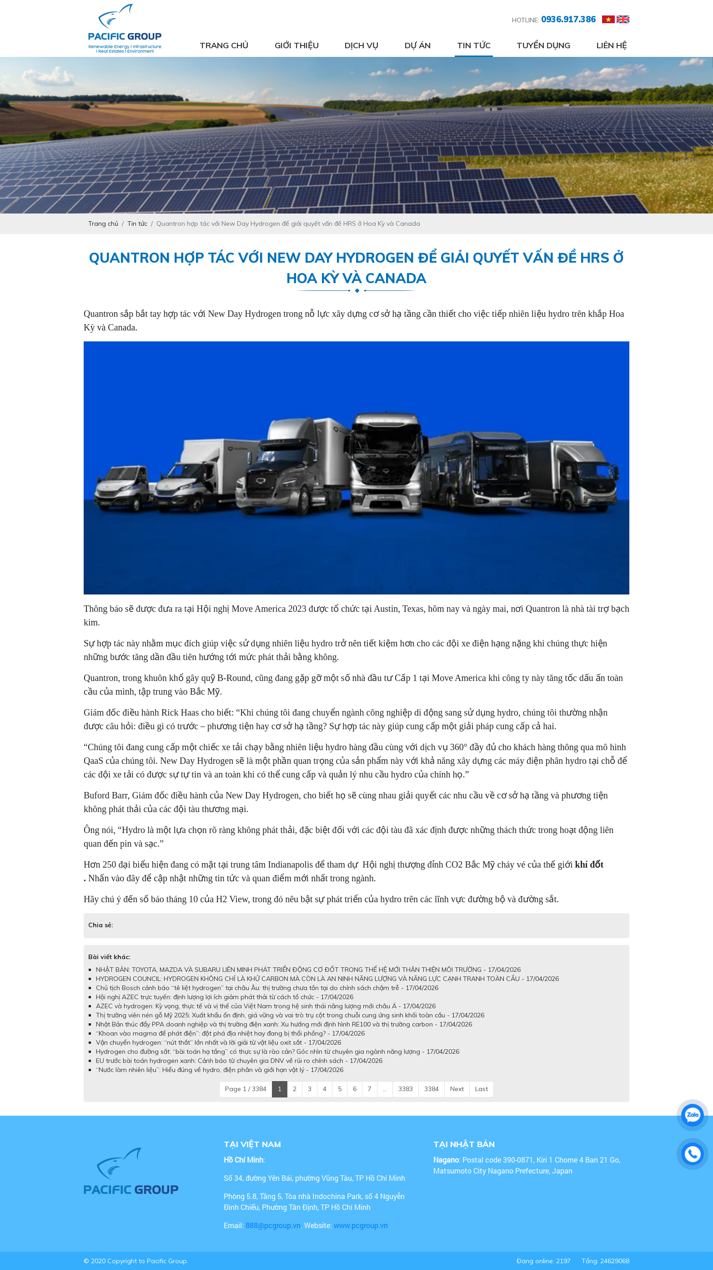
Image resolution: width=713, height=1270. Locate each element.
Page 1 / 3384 (245, 1089)
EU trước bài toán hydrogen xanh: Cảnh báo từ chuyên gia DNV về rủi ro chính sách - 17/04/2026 (239, 1061)
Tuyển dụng (543, 45)
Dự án (418, 45)
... (385, 1089)
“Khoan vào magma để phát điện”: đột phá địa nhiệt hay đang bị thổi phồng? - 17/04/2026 (230, 1033)
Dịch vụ (361, 45)
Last (481, 1089)
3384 (431, 1089)
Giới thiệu (297, 45)
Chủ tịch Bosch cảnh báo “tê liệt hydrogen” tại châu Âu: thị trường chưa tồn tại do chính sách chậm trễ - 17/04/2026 (267, 988)
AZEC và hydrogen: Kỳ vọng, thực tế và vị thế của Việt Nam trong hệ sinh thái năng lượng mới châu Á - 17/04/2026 (266, 1006)
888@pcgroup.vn (273, 1225)
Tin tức (474, 45)
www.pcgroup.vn (362, 1225)
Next (457, 1089)
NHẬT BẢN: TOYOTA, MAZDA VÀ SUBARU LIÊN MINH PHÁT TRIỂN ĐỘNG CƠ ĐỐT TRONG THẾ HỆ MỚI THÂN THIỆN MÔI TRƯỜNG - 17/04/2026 (308, 969)
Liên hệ (612, 45)
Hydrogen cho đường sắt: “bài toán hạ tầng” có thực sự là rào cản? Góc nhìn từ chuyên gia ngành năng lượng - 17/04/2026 (277, 1051)
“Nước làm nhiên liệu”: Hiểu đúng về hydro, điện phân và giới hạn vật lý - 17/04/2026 (219, 1070)
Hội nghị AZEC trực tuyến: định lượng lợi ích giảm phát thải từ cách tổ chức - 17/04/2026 (224, 997)
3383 (405, 1089)
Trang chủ (224, 45)
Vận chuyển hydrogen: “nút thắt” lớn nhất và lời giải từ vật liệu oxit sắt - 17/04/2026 (218, 1042)
